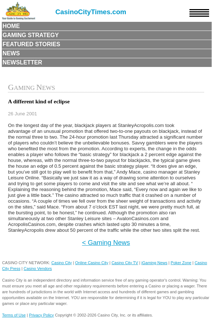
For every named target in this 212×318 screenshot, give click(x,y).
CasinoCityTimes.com (90, 12)
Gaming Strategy (31, 35)
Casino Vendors (38, 268)
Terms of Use (14, 315)
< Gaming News (106, 242)
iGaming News (154, 263)
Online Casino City (91, 263)
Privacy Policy (41, 315)
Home (11, 26)
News (11, 53)
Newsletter (22, 62)
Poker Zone (181, 263)
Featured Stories (31, 44)
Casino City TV (125, 263)
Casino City (61, 263)
